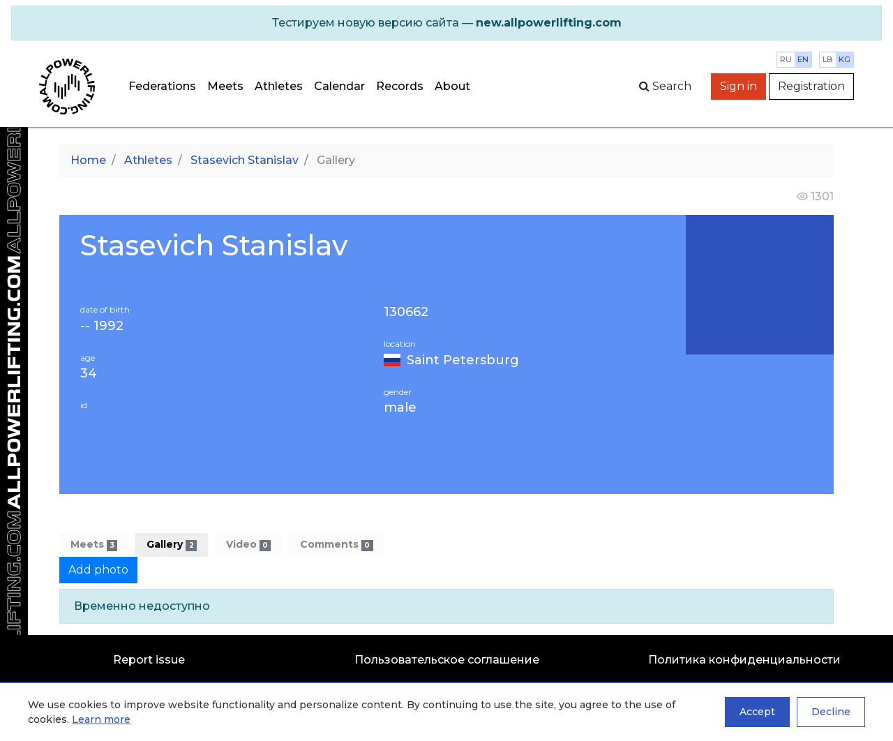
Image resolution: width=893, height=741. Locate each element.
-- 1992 (101, 326)
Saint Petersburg (463, 360)
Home (88, 160)
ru (786, 59)
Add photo (98, 569)
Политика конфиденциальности (744, 659)
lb (828, 59)
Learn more (101, 719)
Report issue (149, 659)
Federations (162, 86)
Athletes (279, 86)
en (803, 59)
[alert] (446, 23)
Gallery (171, 544)
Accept (757, 711)
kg (844, 59)
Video (248, 544)
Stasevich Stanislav (244, 160)
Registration (811, 86)
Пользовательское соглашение (446, 659)
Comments (336, 544)
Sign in (738, 86)
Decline (830, 711)
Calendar (339, 86)
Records (399, 86)
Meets (225, 86)
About (452, 86)
